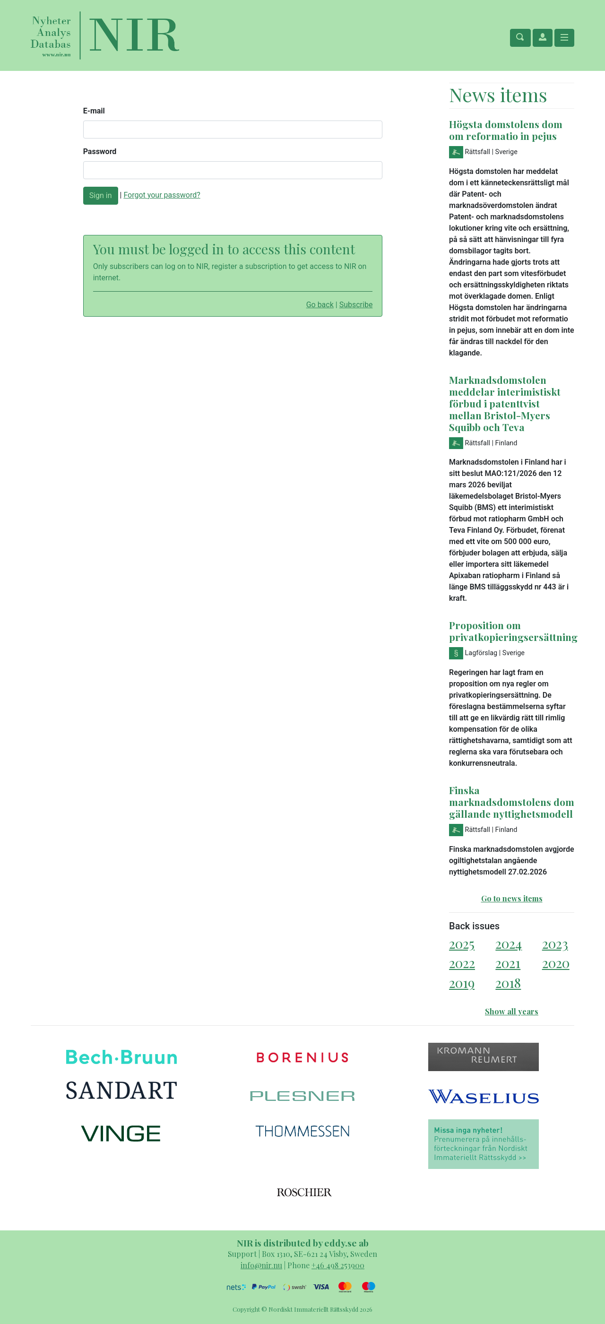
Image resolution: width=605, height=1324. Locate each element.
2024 (508, 943)
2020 (556, 962)
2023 (555, 943)
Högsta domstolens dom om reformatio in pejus (505, 129)
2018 (508, 982)
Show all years (511, 1011)
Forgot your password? (161, 194)
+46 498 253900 (337, 1265)
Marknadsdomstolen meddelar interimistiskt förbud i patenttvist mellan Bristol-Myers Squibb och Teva (505, 403)
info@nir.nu (261, 1265)
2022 (462, 962)
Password (100, 151)
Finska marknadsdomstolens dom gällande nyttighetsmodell (511, 801)
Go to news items (512, 898)
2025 (462, 943)
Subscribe (356, 304)
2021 (507, 962)
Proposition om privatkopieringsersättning (513, 630)
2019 (462, 982)
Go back (320, 304)
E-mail (94, 110)
